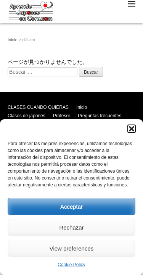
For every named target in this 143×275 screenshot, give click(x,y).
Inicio (13, 39)
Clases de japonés (26, 115)
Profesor (61, 115)
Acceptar (71, 206)
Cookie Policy (71, 264)
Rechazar (71, 227)
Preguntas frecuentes (99, 115)
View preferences (72, 248)
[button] (131, 129)
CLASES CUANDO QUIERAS (38, 107)
